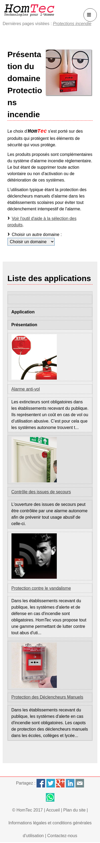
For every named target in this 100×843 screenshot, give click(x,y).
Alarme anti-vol (25, 389)
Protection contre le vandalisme (41, 588)
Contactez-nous (62, 835)
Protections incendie (72, 23)
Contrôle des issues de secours (41, 492)
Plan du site (74, 810)
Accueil (53, 810)
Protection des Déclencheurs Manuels (47, 697)
